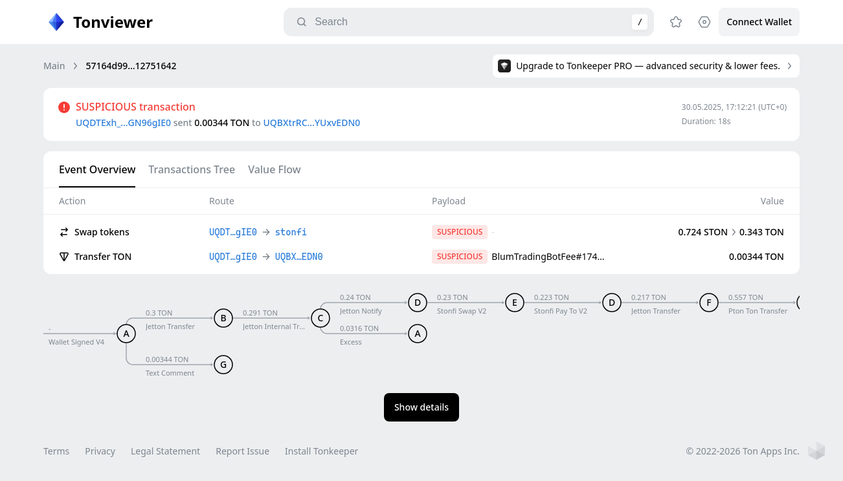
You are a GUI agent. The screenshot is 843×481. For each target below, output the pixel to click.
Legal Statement (165, 451)
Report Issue (242, 451)
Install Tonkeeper (321, 451)
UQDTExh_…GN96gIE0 (123, 122)
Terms (56, 451)
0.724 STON (703, 232)
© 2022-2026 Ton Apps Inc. (743, 451)
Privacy (100, 451)
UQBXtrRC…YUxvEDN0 (312, 122)
